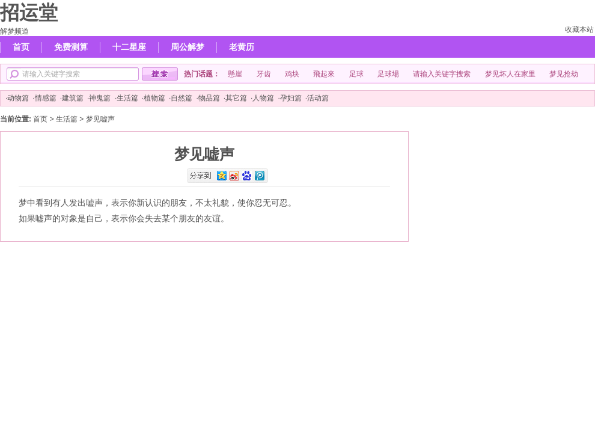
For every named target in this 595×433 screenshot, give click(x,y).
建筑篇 (73, 98)
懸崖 (235, 74)
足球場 (388, 74)
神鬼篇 (100, 98)
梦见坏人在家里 (510, 74)
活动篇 (318, 98)
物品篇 (209, 98)
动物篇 (18, 98)
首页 (21, 47)
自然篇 (181, 98)
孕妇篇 (291, 98)
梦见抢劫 (563, 74)
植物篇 (154, 98)
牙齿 (264, 74)
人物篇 (263, 98)
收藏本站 (579, 29)
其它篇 (236, 98)
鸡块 (292, 74)
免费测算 (71, 47)
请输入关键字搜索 (442, 74)
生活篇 (127, 98)
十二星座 (129, 47)
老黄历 (241, 47)
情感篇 (45, 98)
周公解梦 (187, 47)
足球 (356, 74)
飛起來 (324, 74)
